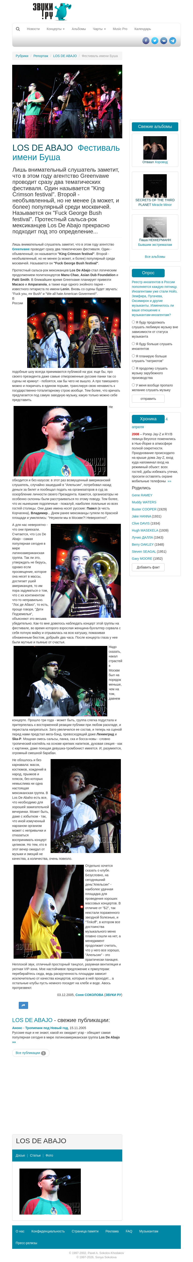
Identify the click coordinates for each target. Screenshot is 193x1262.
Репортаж (40, 56)
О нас (20, 1231)
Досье (20, 1155)
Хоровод (161, 162)
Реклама (112, 1231)
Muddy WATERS (144, 502)
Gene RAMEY (142, 495)
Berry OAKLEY (143, 544)
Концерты (56, 29)
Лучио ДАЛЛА (142, 537)
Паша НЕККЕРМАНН (155, 240)
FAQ (129, 1231)
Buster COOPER (144, 509)
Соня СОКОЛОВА (89, 995)
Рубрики (22, 56)
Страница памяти (85, 1231)
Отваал (148, 162)
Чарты (99, 29)
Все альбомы (155, 257)
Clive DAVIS (141, 523)
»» (14, 1042)
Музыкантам (148, 1231)
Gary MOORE (142, 558)
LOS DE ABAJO (65, 56)
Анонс (17, 1028)
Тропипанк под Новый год (46, 1028)
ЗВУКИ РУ (113, 995)
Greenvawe (21, 249)
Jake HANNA (141, 516)
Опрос (148, 272)
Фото (49, 1155)
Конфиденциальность (48, 1231)
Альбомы (79, 29)
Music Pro (120, 29)
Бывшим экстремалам (155, 245)
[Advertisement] (67, 1094)
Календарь (142, 29)
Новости (33, 29)
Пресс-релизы (26, 1243)
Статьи (35, 1155)
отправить (148, 399)
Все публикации (31, 1053)
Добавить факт (148, 567)
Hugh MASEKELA (145, 530)
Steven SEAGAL (144, 551)
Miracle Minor (162, 205)
